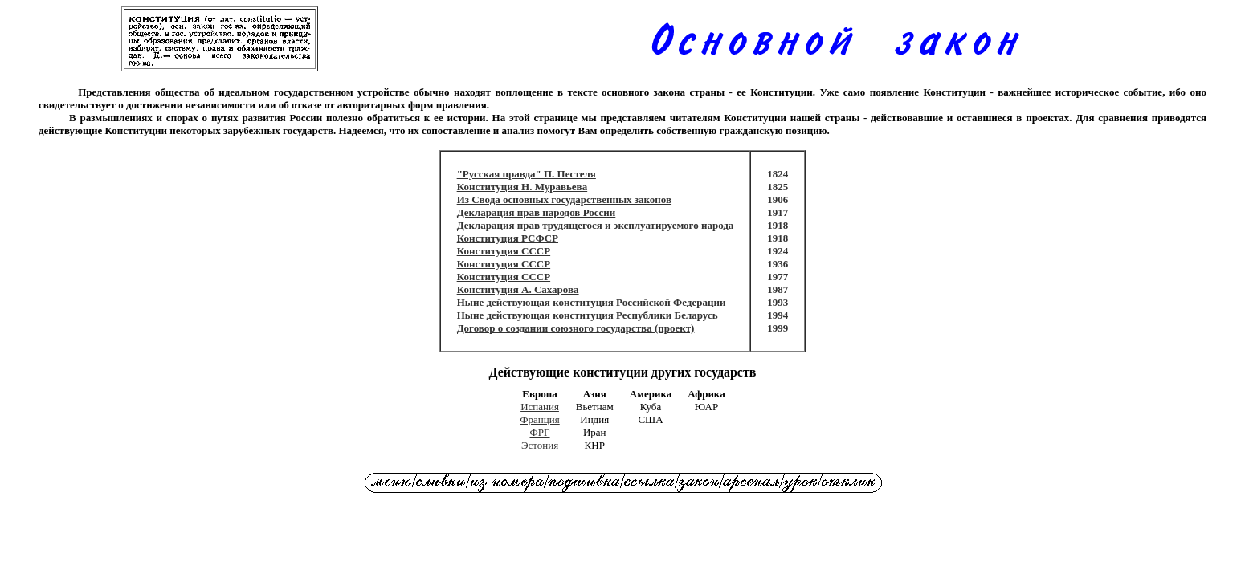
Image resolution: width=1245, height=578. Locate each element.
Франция (539, 419)
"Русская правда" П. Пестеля (526, 174)
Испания (539, 407)
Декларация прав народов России (536, 212)
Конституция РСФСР (507, 238)
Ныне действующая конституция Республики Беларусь (587, 315)
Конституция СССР (504, 251)
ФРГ (540, 432)
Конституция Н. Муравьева (522, 187)
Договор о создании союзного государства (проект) (576, 328)
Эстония (539, 445)
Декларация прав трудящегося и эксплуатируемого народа (595, 225)
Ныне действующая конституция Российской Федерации (591, 302)
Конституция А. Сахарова (518, 289)
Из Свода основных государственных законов (564, 199)
